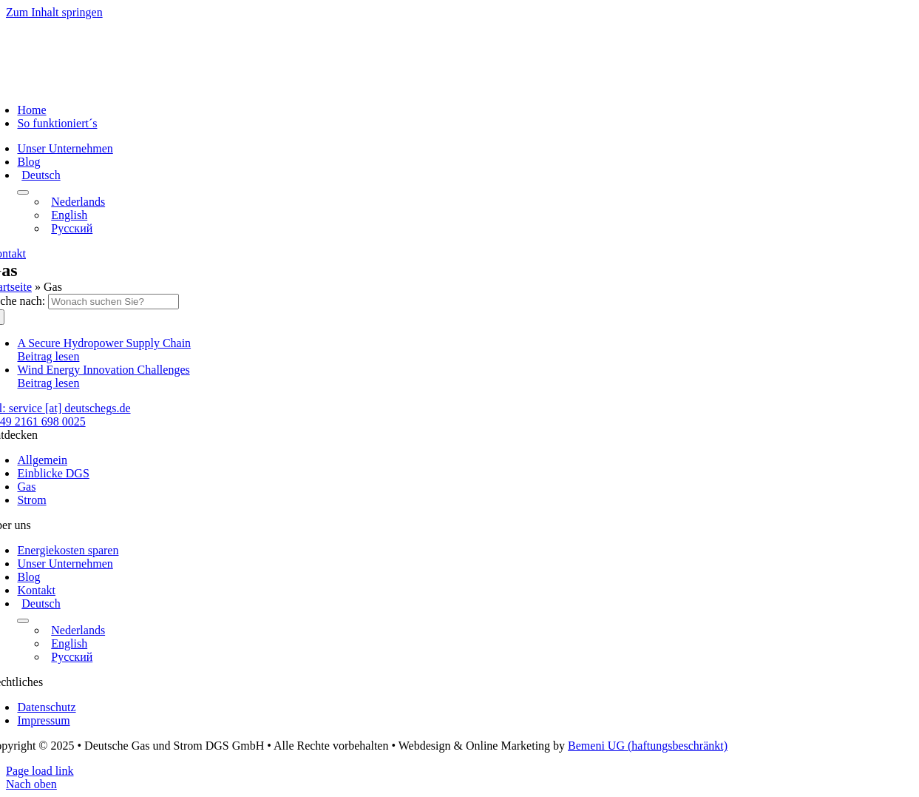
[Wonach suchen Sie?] (113, 301)
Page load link (40, 770)
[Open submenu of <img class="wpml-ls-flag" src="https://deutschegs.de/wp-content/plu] (23, 192)
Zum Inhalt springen (54, 12)
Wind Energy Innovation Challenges (103, 369)
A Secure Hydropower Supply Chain (104, 343)
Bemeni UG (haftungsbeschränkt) (648, 745)
